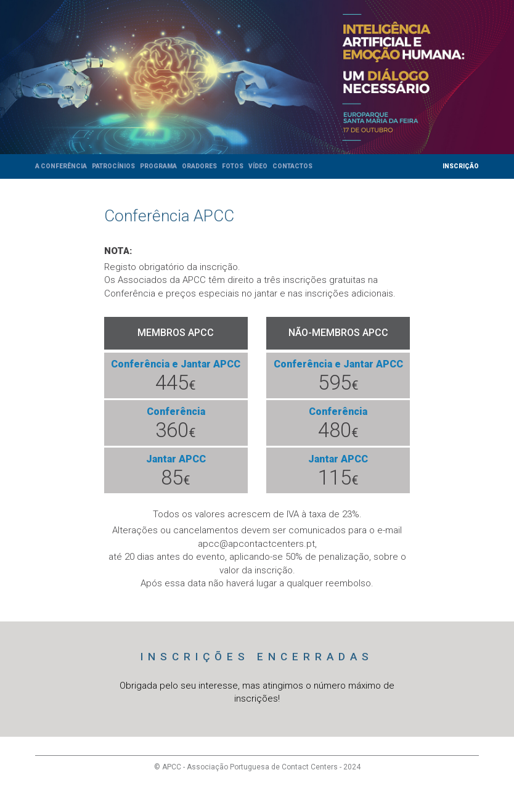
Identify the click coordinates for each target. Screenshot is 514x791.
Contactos (292, 166)
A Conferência (61, 166)
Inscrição (461, 166)
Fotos (232, 166)
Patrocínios (113, 166)
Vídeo (257, 166)
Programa (158, 166)
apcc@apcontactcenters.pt (256, 543)
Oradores (199, 166)
